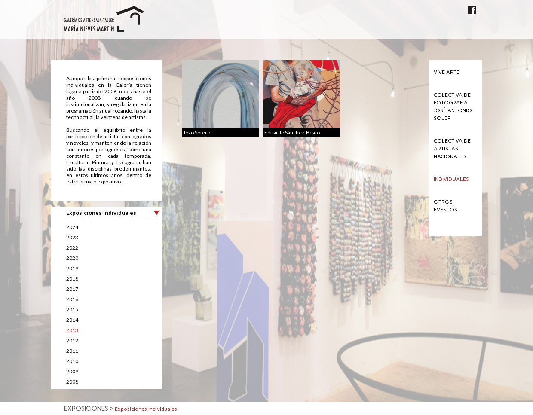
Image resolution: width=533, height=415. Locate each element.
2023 (72, 237)
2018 (72, 278)
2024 (72, 227)
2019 (72, 268)
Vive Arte (446, 72)
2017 (72, 289)
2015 (72, 309)
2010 (72, 361)
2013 (72, 330)
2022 (72, 247)
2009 (72, 371)
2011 (72, 351)
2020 (72, 258)
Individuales (451, 179)
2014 (72, 320)
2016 (72, 299)
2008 (72, 381)
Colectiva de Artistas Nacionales (452, 148)
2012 (72, 340)
